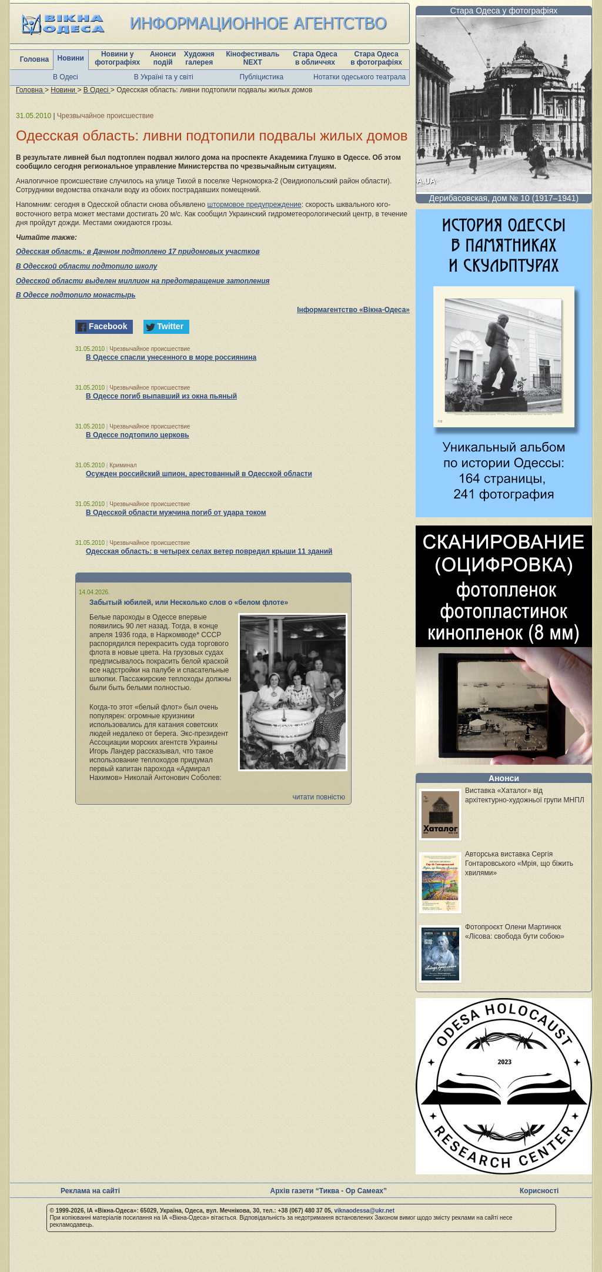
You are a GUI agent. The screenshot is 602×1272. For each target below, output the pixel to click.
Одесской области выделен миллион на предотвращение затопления (143, 281)
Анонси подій (163, 58)
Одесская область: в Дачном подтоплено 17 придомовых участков (138, 251)
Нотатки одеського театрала (359, 77)
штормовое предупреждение (255, 204)
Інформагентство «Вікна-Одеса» (353, 310)
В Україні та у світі (163, 77)
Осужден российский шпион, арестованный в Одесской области (199, 474)
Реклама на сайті (90, 1191)
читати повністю (318, 797)
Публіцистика (262, 77)
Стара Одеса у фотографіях (504, 10)
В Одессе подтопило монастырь (76, 295)
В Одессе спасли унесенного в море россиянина (171, 357)
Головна (34, 59)
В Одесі (65, 77)
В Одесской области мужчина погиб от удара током (176, 512)
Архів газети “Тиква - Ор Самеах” (328, 1191)
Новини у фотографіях (117, 58)
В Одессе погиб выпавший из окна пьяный (161, 396)
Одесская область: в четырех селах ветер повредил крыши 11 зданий (209, 551)
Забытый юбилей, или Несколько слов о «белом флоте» (188, 602)
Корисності (539, 1191)
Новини (71, 58)
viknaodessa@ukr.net (364, 1210)
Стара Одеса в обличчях (315, 58)
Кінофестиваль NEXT (252, 58)
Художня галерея (199, 58)
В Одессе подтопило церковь (137, 435)
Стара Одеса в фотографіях (376, 58)
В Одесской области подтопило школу (86, 266)
